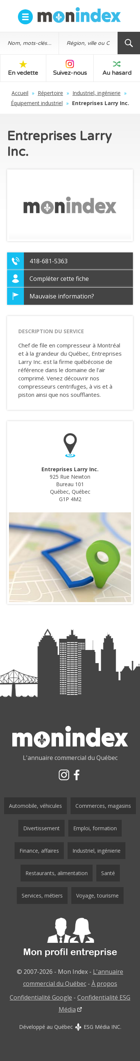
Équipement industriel (37, 103)
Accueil (20, 92)
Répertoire (50, 92)
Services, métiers (42, 895)
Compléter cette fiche (59, 279)
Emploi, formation (95, 828)
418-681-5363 (48, 261)
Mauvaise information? (61, 296)
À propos (104, 983)
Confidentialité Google (41, 997)
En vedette (23, 68)
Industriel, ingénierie (96, 92)
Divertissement (41, 828)
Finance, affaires (39, 850)
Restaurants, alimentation (56, 873)
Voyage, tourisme (97, 895)
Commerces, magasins (103, 805)
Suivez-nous (70, 68)
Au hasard (116, 68)
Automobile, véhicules (35, 805)
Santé (108, 873)
